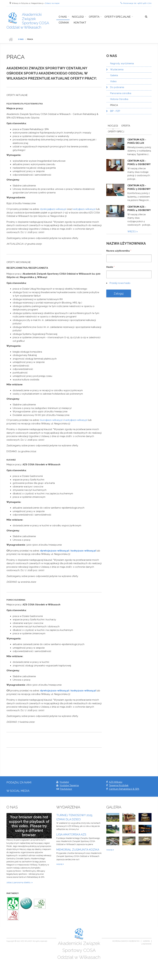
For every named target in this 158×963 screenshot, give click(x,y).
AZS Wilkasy (115, 782)
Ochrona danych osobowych (125, 941)
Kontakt (80, 22)
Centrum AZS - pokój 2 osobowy (139, 162)
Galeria (114, 75)
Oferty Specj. (116, 131)
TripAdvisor (66, 789)
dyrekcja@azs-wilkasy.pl (53, 209)
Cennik (64, 22)
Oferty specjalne (117, 16)
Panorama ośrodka (120, 93)
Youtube (64, 782)
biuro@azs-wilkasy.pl (51, 420)
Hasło (110, 267)
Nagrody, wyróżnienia (122, 63)
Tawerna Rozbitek (119, 785)
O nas (63, 16)
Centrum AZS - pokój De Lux (136, 141)
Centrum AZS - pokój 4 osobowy (139, 208)
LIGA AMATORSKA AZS (71, 834)
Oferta (94, 16)
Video (113, 81)
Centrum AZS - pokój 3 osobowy (139, 187)
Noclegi (78, 16)
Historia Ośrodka (119, 99)
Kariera (146, 941)
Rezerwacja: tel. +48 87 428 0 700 (136, 3)
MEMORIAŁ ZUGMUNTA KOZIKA (77, 849)
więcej (132, 231)
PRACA (114, 105)
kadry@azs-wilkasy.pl (84, 209)
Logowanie (146, 944)
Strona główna (10, 39)
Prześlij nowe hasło (120, 283)
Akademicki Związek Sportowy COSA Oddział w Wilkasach (27, 20)
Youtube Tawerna (69, 785)
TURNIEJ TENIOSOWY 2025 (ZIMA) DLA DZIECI (74, 817)
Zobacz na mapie (52, 3)
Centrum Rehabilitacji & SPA (124, 789)
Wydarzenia (116, 69)
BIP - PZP (115, 111)
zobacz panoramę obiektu (18, 882)
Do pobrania (117, 87)
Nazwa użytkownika (118, 250)
